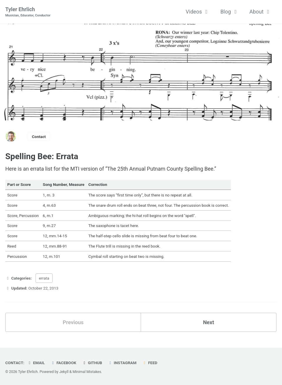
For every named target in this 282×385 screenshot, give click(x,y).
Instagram (122, 362)
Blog (229, 12)
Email (36, 362)
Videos (198, 12)
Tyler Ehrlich (28, 12)
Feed (149, 362)
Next (208, 322)
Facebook (63, 362)
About (260, 12)
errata (44, 278)
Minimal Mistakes (87, 372)
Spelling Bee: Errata (41, 156)
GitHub (92, 362)
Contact (39, 136)
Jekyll (64, 372)
